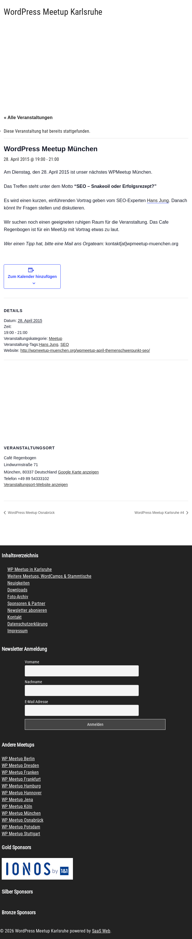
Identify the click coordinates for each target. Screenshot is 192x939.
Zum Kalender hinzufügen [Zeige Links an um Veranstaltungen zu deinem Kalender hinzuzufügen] (32, 276)
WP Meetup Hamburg (21, 786)
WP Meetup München (21, 813)
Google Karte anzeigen (78, 472)
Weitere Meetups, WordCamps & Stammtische (49, 576)
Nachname (33, 682)
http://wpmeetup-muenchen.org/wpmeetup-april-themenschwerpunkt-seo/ (85, 350)
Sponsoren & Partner (26, 603)
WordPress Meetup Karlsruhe (53, 12)
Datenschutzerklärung (27, 624)
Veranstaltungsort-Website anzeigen (36, 484)
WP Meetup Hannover (22, 792)
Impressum (17, 630)
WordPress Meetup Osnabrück (30, 513)
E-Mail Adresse (36, 701)
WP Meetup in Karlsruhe (29, 569)
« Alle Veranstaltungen (28, 117)
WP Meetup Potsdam (21, 827)
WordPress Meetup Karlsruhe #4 (159, 513)
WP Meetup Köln (17, 806)
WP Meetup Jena (17, 799)
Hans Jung (158, 200)
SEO (64, 344)
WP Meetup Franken (20, 772)
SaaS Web (101, 931)
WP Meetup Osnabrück (22, 820)
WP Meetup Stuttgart (21, 833)
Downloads (17, 590)
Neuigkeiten (18, 583)
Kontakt (14, 617)
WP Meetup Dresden (20, 765)
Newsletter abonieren (27, 610)
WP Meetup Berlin (18, 758)
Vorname (32, 662)
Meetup (55, 338)
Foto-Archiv (17, 596)
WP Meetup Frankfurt (21, 779)
